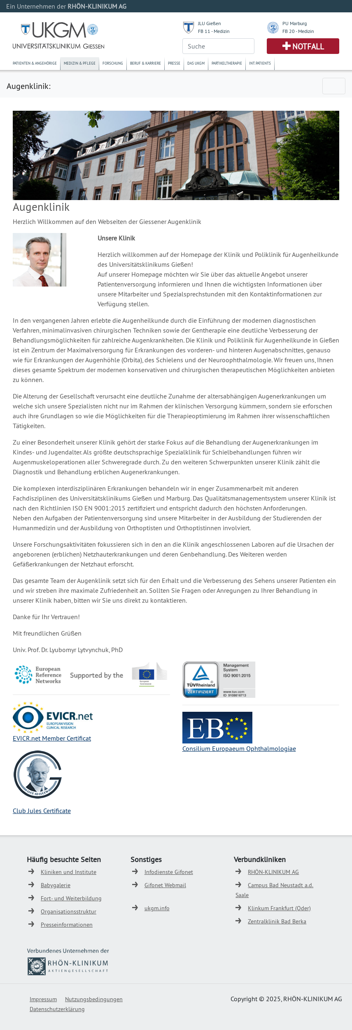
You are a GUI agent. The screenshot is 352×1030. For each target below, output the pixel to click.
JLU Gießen (209, 23)
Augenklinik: (28, 86)
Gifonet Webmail (165, 885)
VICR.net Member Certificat (53, 738)
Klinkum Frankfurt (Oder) (279, 908)
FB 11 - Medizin (214, 31)
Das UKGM (196, 63)
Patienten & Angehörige (35, 63)
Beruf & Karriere (145, 63)
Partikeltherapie (227, 63)
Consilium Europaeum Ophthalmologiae (239, 748)
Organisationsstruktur (68, 911)
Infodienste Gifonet (169, 872)
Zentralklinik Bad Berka (277, 921)
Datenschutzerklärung (57, 1009)
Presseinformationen (67, 924)
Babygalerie (55, 885)
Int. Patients (260, 63)
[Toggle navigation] (333, 86)
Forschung (113, 63)
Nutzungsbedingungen (94, 999)
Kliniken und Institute (68, 872)
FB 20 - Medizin (298, 31)
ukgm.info (157, 908)
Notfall (308, 46)
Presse (174, 63)
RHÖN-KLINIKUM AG (273, 872)
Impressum (43, 999)
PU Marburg (294, 23)
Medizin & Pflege (80, 63)
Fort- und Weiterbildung (71, 898)
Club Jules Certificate (42, 810)
